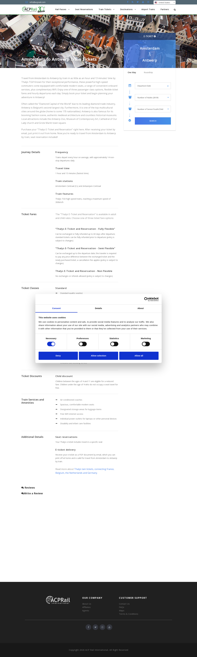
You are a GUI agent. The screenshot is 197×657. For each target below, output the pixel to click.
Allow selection (98, 355)
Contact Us (124, 603)
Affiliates (86, 607)
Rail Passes (60, 9)
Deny (58, 355)
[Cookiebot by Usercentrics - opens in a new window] (146, 299)
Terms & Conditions (128, 613)
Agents (85, 610)
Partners (165, 9)
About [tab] (141, 308)
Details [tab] (98, 308)
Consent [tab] (56, 308)
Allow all (139, 355)
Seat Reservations (84, 9)
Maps (121, 610)
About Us (86, 603)
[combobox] (165, 2)
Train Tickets (105, 9)
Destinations (126, 9)
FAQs (121, 607)
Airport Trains (148, 9)
